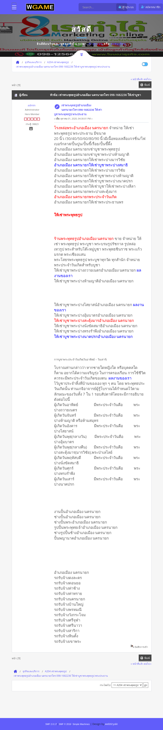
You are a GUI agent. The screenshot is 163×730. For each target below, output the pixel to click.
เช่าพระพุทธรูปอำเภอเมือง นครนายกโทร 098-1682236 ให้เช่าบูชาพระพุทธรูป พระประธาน (78, 109)
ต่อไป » (147, 79)
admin (31, 105)
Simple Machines (80, 724)
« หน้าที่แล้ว (137, 79)
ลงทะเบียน (118, 44)
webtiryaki (111, 724)
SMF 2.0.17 (51, 724)
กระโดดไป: (105, 685)
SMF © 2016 (65, 724)
